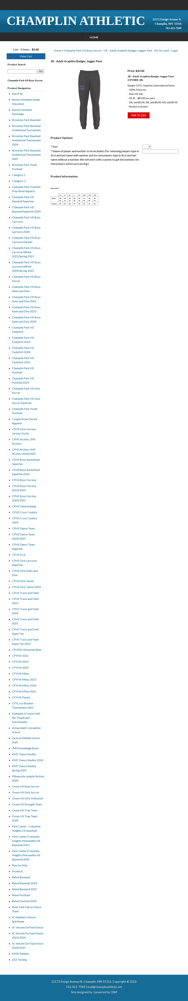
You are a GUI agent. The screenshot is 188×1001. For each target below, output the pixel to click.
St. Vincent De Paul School (27, 927)
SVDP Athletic (20, 953)
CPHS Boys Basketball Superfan (26, 461)
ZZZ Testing (19, 959)
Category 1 (18, 175)
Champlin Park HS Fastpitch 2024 (23, 350)
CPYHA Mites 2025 (24, 691)
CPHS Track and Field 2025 (25, 621)
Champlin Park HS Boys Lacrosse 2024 (26, 229)
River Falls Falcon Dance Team (26, 909)
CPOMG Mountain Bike (26, 649)
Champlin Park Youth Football (24, 411)
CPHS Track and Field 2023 (25, 601)
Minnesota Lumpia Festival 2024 (28, 778)
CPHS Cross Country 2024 (24, 520)
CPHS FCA (18, 554)
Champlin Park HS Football (23, 370)
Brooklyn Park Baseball (26, 119)
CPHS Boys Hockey (24, 480)
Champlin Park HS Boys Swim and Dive (26, 289)
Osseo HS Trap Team (24, 810)
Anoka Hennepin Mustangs (22, 112)
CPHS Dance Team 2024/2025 (23, 536)
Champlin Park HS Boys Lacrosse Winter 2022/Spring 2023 (26, 252)
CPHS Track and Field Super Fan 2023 (25, 641)
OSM (114, 992)
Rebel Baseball (21, 877)
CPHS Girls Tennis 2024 (26, 587)
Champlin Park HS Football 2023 (23, 380)
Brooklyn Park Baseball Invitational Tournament (26, 128)
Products (17, 871)
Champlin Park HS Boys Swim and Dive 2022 (26, 299)
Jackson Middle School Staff (26, 740)
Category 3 (18, 180)
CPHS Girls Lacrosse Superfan (24, 562)
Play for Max (20, 865)
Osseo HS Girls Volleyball (27, 798)
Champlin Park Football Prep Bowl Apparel (26, 189)
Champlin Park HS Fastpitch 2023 (23, 339)
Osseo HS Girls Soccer (25, 792)
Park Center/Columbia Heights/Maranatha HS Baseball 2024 (26, 855)
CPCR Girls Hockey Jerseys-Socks (24, 431)
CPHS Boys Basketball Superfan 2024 (26, 472)
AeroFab (17, 93)
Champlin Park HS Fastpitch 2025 (23, 360)
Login (174, 50)
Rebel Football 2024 (24, 901)
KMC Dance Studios (24, 754)
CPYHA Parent (21, 697)
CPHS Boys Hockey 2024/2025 (24, 498)
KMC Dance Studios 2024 (27, 760)
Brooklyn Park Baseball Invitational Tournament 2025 (26, 154)
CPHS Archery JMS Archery (23, 441)
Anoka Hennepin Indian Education (26, 101)
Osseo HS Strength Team (27, 804)
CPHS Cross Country (24, 512)
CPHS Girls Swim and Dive (25, 573)
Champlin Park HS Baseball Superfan (23, 199)
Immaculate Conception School (26, 730)
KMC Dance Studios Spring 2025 (24, 768)
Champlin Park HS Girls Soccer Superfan (26, 400)
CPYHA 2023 (20, 661)
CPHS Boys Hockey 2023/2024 (24, 488)
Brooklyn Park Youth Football (24, 167)
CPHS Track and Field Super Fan (25, 631)
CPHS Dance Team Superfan (23, 546)
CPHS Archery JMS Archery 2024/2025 (24, 451)
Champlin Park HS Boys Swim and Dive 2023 (26, 309)
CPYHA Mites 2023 (24, 679)
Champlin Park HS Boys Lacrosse (26, 219)
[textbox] (22, 71)
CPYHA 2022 (20, 655)
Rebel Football (21, 895)
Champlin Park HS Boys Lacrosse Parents (26, 240)
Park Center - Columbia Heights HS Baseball (26, 828)
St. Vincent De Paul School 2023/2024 (27, 935)
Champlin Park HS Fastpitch (23, 329)
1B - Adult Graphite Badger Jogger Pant (128, 50)
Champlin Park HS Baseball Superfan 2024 (26, 209)
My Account (161, 50)
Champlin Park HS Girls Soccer (26, 390)
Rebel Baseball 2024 (24, 883)
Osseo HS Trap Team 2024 (24, 818)
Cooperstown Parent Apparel (24, 421)
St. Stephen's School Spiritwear (23, 919)
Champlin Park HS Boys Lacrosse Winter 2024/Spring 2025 (26, 266)
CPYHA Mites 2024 (24, 685)
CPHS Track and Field (25, 592)
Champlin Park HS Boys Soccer (26, 278)
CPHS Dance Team (23, 528)
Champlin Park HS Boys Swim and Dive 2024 (26, 319)
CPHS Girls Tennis (23, 581)
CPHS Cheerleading (24, 506)
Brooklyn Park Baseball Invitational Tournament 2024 (26, 140)
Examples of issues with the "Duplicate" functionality (26, 717)
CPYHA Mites (20, 673)
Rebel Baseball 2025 (24, 889)
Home (94, 37)
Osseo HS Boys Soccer (25, 786)
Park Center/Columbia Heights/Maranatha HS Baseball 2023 (26, 841)
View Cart (26, 56)
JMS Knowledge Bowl (25, 748)
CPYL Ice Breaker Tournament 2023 (22, 705)
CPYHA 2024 (20, 667)
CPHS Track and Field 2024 (25, 611)
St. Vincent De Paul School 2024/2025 (27, 945)
